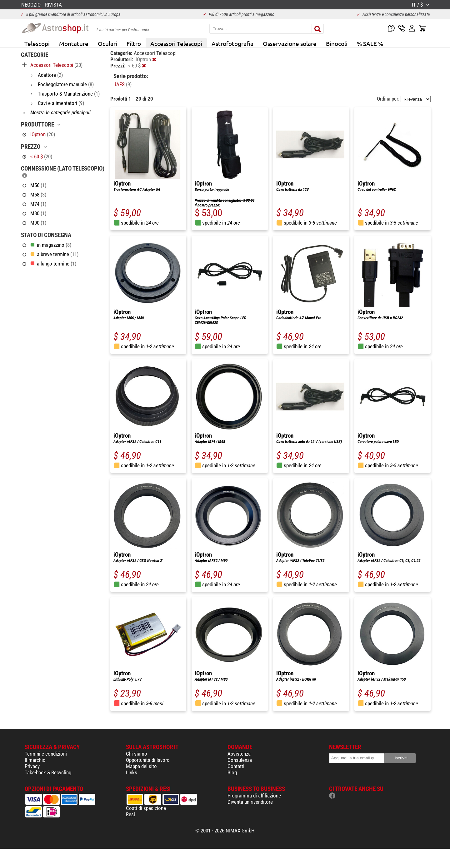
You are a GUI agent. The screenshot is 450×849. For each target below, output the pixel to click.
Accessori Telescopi (176, 43)
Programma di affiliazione (254, 795)
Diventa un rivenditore (250, 802)
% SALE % (370, 43)
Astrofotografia (232, 43)
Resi (130, 814)
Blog (232, 772)
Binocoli (337, 43)
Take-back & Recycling (48, 772)
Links (131, 772)
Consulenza (240, 760)
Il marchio (35, 760)
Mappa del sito (141, 766)
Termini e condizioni (46, 754)
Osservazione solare (290, 43)
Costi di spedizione (146, 808)
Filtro (134, 43)
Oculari (107, 43)
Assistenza (239, 754)
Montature (73, 43)
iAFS (123, 84)
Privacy (32, 766)
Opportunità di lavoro (148, 760)
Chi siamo (136, 754)
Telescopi (37, 43)
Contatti (236, 766)
